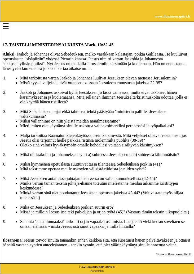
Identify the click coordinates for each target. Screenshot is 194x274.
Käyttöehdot (96, 270)
